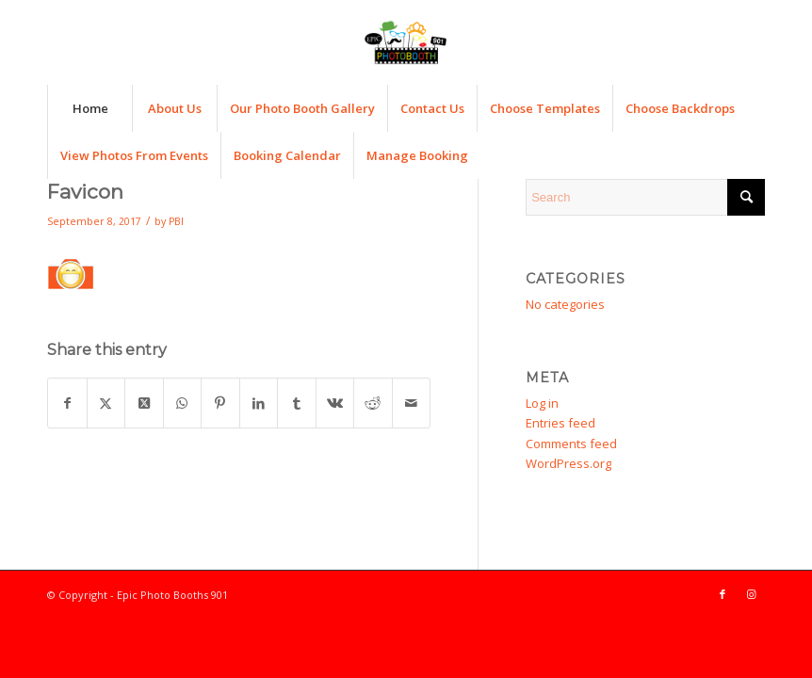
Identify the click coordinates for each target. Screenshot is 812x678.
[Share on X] (106, 403)
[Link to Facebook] (722, 594)
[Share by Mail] (411, 403)
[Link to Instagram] (751, 594)
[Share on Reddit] (373, 403)
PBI (176, 221)
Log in (542, 403)
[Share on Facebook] (67, 403)
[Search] (645, 197)
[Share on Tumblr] (297, 403)
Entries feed (560, 422)
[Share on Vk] (335, 403)
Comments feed (571, 443)
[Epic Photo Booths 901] (406, 42)
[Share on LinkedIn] (259, 403)
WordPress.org (568, 463)
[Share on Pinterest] (220, 403)
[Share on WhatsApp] (183, 403)
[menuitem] (89, 108)
